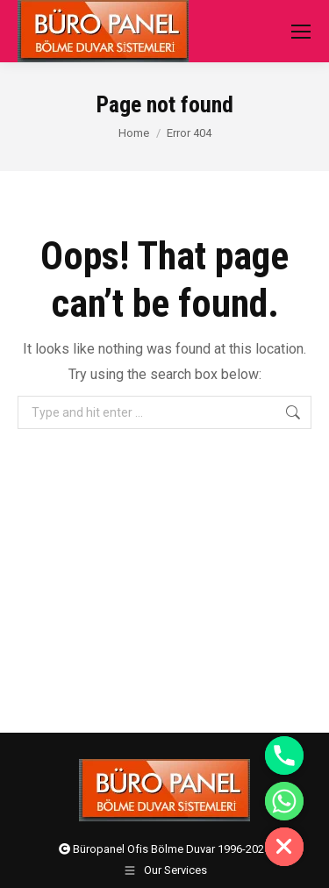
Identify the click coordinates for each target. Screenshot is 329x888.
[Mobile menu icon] (300, 31)
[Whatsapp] (284, 801)
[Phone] (284, 755)
